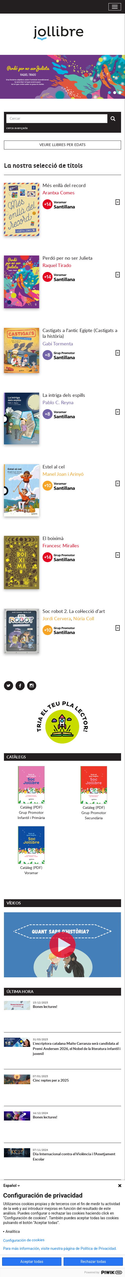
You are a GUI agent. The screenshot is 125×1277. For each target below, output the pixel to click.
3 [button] (119, 92)
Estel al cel (54, 467)
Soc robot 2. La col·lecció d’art (74, 611)
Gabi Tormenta (58, 344)
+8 (47, 355)
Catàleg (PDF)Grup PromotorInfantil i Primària (31, 813)
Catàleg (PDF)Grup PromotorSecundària (93, 813)
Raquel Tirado (57, 265)
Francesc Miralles (61, 546)
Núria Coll (83, 619)
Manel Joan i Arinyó (63, 474)
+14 (47, 204)
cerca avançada (17, 128)
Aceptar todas (31, 1261)
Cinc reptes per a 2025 (51, 1080)
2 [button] (114, 92)
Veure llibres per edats (62, 145)
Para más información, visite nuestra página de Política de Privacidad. (60, 1248)
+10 (47, 486)
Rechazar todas (93, 1261)
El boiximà (53, 538)
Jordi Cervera (57, 619)
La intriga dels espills (64, 395)
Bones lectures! (45, 1007)
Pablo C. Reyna (58, 402)
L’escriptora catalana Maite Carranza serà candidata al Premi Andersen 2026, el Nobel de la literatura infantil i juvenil (77, 1049)
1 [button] (109, 92)
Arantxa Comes (59, 193)
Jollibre (62, 33)
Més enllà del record (64, 185)
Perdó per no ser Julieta (67, 258)
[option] (62, 77)
